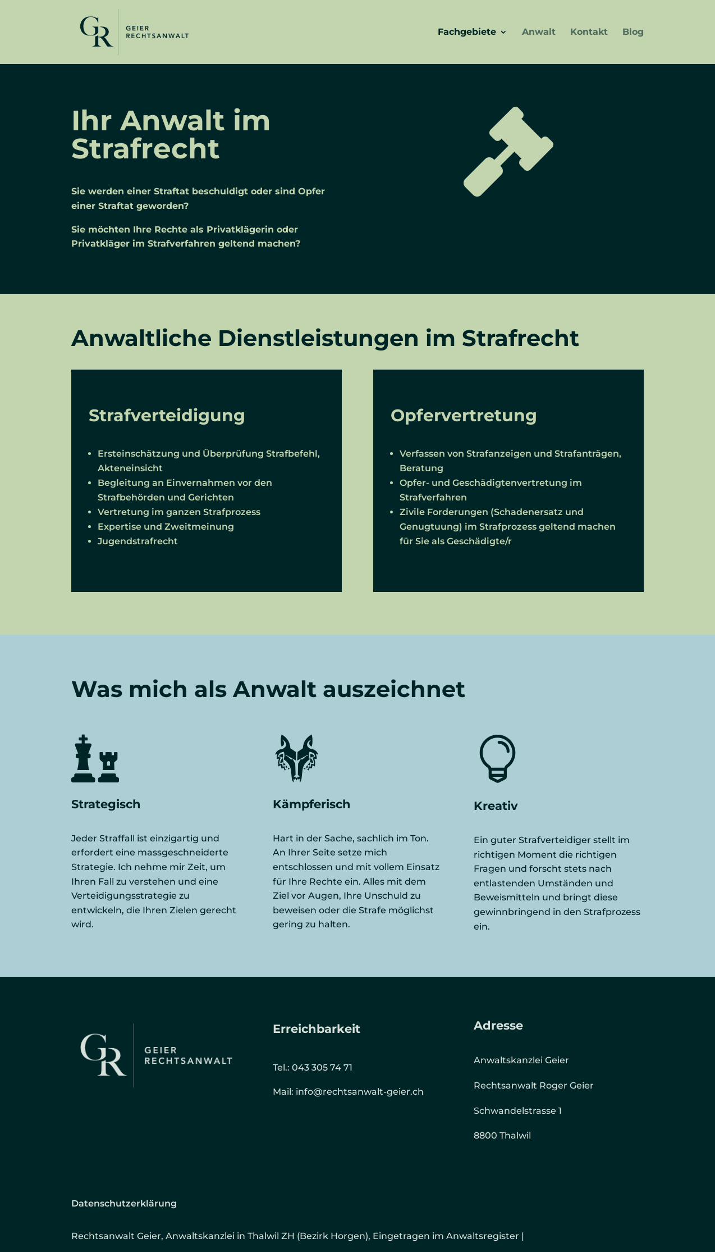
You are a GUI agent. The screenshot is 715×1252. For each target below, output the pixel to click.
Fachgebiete (467, 32)
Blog (633, 32)
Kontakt (589, 32)
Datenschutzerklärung (124, 1203)
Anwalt (539, 32)
